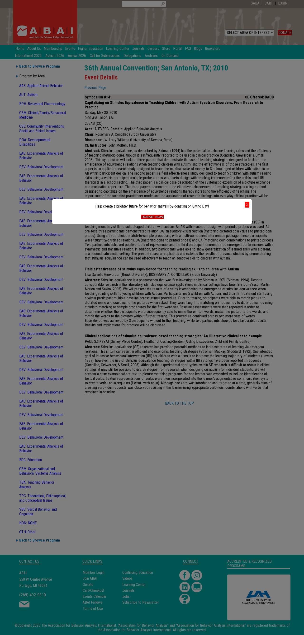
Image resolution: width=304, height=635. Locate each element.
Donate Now (152, 217)
